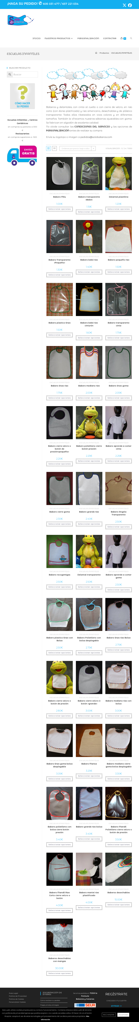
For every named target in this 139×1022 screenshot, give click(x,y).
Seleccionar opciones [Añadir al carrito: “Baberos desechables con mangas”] (59, 973)
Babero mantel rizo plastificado (89, 894)
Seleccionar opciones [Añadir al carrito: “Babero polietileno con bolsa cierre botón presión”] (59, 845)
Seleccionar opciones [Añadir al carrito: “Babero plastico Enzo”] (59, 335)
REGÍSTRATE (116, 994)
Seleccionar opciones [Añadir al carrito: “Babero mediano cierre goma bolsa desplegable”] (119, 779)
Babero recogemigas (59, 575)
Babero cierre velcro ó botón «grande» (89, 702)
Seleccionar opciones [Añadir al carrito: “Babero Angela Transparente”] (119, 527)
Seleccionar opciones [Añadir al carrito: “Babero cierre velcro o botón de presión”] (59, 716)
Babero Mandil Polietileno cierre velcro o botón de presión (118, 830)
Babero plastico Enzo (60, 323)
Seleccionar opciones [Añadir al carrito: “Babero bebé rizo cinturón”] (89, 338)
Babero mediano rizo (89, 386)
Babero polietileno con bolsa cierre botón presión (59, 830)
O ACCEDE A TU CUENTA (116, 1001)
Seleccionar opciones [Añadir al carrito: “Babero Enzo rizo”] (59, 398)
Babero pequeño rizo (118, 260)
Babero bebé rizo (89, 260)
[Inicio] (96, 53)
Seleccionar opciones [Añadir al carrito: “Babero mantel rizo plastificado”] (89, 908)
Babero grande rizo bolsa (89, 827)
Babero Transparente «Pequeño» (59, 261)
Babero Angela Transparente (118, 513)
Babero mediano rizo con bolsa (119, 702)
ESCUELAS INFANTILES (121, 53)
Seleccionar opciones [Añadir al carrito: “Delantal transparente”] (89, 587)
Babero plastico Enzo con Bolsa (59, 639)
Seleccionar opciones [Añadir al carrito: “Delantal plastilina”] (119, 209)
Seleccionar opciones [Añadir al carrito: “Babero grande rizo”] (89, 524)
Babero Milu (59, 197)
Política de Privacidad (18, 996)
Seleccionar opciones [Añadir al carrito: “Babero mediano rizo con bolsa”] (119, 716)
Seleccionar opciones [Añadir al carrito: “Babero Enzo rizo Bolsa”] (119, 650)
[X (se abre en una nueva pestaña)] (123, 5)
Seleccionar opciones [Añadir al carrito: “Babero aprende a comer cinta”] (119, 461)
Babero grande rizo (89, 512)
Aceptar (123, 1015)
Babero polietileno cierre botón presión (89, 447)
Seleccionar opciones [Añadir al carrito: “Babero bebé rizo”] (89, 272)
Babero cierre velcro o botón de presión (59, 702)
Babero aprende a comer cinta (118, 447)
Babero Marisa (89, 764)
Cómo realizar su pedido (50, 1000)
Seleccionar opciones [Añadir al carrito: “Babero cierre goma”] (59, 524)
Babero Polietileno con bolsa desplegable (89, 639)
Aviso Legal (13, 993)
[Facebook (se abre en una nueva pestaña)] (129, 5)
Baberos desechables (119, 892)
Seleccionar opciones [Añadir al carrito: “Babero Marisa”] (89, 776)
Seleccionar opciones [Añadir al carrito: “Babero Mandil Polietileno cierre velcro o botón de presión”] (119, 845)
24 (125, 148)
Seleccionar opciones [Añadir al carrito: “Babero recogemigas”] (59, 587)
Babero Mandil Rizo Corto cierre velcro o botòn (59, 895)
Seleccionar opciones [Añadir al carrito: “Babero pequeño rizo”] (119, 272)
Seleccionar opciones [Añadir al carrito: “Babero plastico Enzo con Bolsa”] (59, 653)
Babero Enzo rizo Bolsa (118, 638)
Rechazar (108, 1015)
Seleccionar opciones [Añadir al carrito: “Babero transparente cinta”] (119, 338)
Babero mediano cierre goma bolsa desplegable (119, 765)
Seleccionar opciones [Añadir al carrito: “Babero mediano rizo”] (89, 398)
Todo (129, 148)
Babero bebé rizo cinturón (89, 324)
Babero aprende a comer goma (118, 576)
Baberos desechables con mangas (59, 959)
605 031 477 (51, 3)
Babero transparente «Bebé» (89, 198)
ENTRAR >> (116, 1006)
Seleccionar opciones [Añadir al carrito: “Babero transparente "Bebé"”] (89, 212)
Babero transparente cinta (118, 324)
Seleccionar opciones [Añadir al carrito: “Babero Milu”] (59, 209)
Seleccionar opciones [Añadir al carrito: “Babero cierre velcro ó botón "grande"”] (89, 716)
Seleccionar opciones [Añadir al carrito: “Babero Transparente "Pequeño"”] (59, 275)
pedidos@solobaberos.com (96, 137)
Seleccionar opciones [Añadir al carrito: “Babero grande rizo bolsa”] (89, 839)
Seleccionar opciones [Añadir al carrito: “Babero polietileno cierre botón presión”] (89, 461)
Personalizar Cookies (17, 1002)
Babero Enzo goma (118, 386)
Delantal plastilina (118, 197)
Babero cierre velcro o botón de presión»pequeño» (59, 449)
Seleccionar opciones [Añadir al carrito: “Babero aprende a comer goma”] (119, 590)
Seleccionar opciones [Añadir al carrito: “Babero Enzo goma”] (119, 398)
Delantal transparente (89, 575)
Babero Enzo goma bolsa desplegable (59, 765)
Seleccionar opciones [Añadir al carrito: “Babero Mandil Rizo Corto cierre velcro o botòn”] (59, 910)
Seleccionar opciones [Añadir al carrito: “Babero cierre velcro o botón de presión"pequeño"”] (59, 464)
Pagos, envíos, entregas (49, 1005)
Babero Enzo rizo (59, 386)
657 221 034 (70, 3)
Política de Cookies (16, 999)
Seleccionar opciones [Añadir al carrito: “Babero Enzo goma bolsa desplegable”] (59, 779)
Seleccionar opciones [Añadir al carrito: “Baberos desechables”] (119, 905)
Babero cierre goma (59, 512)
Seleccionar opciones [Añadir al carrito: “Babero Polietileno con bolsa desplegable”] (89, 653)
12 (122, 148)
